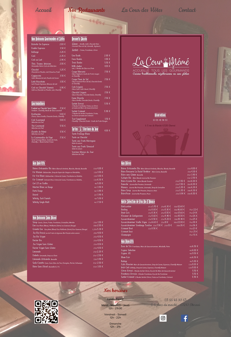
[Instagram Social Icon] (163, 318)
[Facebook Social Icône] (184, 318)
